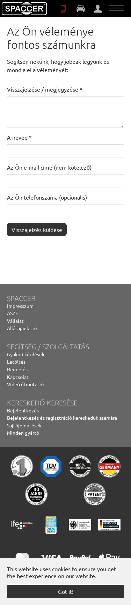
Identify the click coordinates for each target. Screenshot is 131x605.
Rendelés (17, 369)
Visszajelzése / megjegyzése (44, 89)
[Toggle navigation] (116, 8)
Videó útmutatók (26, 384)
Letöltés (16, 361)
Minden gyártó (23, 432)
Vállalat (15, 321)
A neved (19, 137)
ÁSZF (12, 313)
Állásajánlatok (22, 328)
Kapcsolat (18, 377)
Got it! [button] (65, 591)
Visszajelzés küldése (37, 229)
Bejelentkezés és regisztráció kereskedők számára (62, 417)
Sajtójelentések (24, 425)
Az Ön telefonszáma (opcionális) (47, 197)
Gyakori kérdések (25, 354)
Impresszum (20, 306)
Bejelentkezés (23, 410)
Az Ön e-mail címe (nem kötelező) (49, 167)
